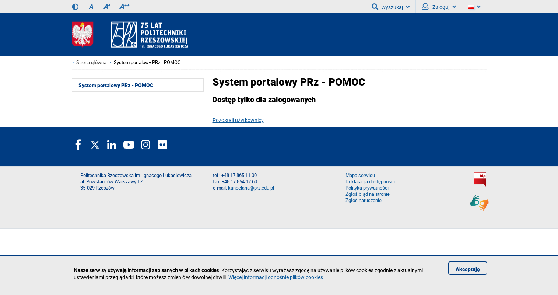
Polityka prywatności (367, 188)
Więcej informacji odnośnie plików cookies (275, 277)
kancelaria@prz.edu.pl (251, 188)
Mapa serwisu (360, 175)
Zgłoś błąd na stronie (367, 194)
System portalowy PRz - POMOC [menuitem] (115, 85)
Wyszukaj (391, 6)
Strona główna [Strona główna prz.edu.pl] (91, 62)
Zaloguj (439, 6)
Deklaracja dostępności (370, 181)
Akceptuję (468, 269)
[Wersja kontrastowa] (75, 6)
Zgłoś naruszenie (363, 200)
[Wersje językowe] (474, 6)
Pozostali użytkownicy (238, 120)
